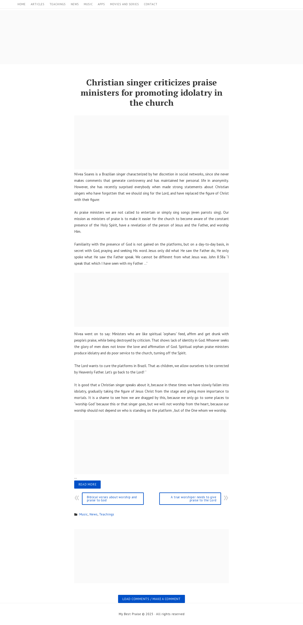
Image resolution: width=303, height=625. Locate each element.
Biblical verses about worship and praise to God (112, 498)
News (75, 4)
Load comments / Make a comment (151, 599)
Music (88, 4)
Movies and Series (124, 4)
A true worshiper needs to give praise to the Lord (193, 498)
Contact (150, 4)
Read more (87, 484)
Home (22, 4)
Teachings (57, 4)
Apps (101, 4)
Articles (37, 4)
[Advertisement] (116, 37)
